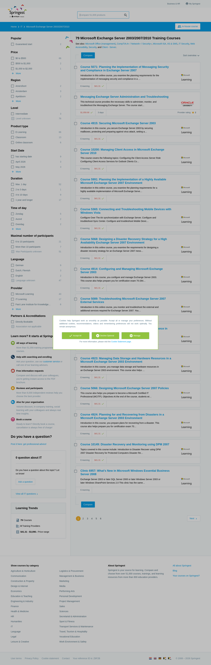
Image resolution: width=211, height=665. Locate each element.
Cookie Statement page (121, 342)
